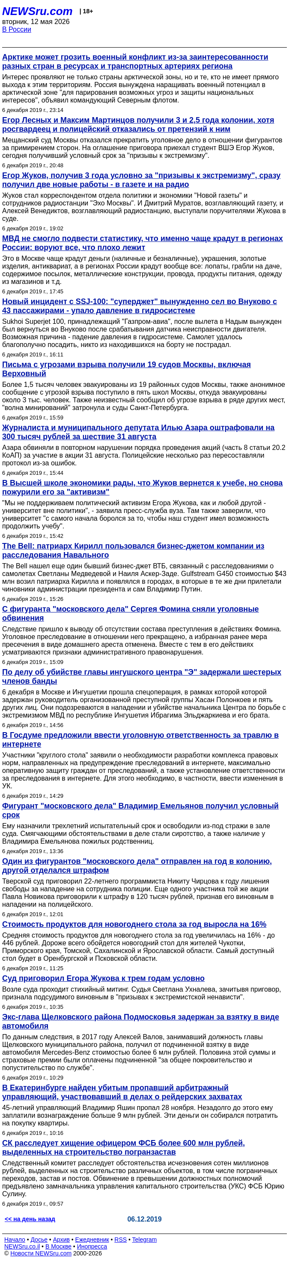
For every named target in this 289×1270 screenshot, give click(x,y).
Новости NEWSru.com (41, 1253)
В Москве (58, 1246)
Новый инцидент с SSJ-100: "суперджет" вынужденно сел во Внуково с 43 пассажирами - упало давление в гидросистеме (139, 306)
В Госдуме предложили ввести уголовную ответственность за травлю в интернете (140, 739)
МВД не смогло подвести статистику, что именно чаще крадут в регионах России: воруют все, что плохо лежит (142, 243)
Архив (61, 1239)
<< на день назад (30, 1219)
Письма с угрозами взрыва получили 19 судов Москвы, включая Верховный (126, 369)
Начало (14, 1239)
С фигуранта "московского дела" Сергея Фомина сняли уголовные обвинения (130, 613)
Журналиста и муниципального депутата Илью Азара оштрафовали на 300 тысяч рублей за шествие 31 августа (138, 432)
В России (16, 29)
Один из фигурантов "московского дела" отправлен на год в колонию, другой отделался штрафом (137, 866)
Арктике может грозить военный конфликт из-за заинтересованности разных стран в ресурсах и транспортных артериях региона (135, 61)
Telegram (144, 1239)
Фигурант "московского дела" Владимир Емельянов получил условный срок (140, 810)
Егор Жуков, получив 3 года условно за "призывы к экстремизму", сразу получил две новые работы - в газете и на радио (141, 180)
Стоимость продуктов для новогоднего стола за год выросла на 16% (134, 924)
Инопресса (92, 1246)
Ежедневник (92, 1239)
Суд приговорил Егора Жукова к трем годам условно (103, 978)
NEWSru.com (37, 11)
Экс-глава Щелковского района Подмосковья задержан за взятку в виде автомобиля (140, 1021)
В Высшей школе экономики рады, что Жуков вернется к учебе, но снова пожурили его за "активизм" (142, 487)
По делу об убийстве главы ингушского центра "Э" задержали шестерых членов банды (141, 676)
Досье (39, 1239)
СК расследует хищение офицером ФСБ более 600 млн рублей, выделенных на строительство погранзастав (123, 1147)
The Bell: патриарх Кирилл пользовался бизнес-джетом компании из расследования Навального (133, 550)
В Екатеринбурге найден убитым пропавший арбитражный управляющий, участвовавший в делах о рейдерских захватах (122, 1092)
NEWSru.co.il (22, 1246)
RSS (120, 1239)
